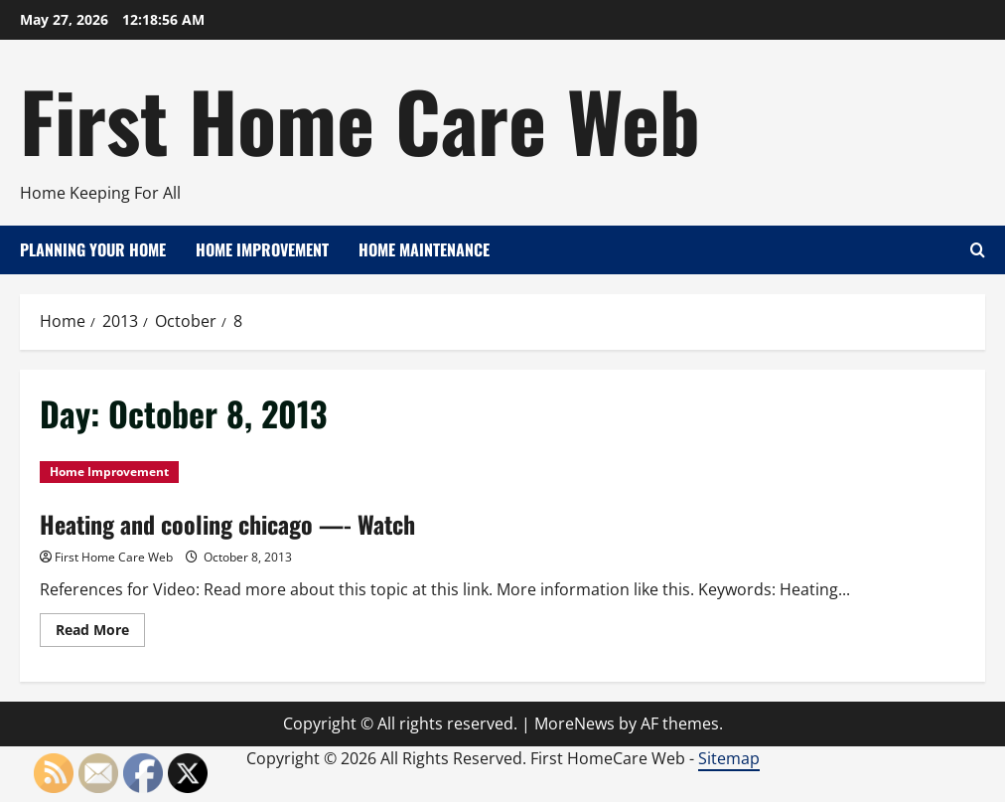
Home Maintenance (424, 249)
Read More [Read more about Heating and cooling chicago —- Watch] (100, 633)
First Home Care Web (360, 119)
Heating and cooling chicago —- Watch (227, 524)
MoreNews (574, 723)
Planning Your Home (93, 249)
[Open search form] (977, 250)
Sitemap (729, 758)
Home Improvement (262, 249)
